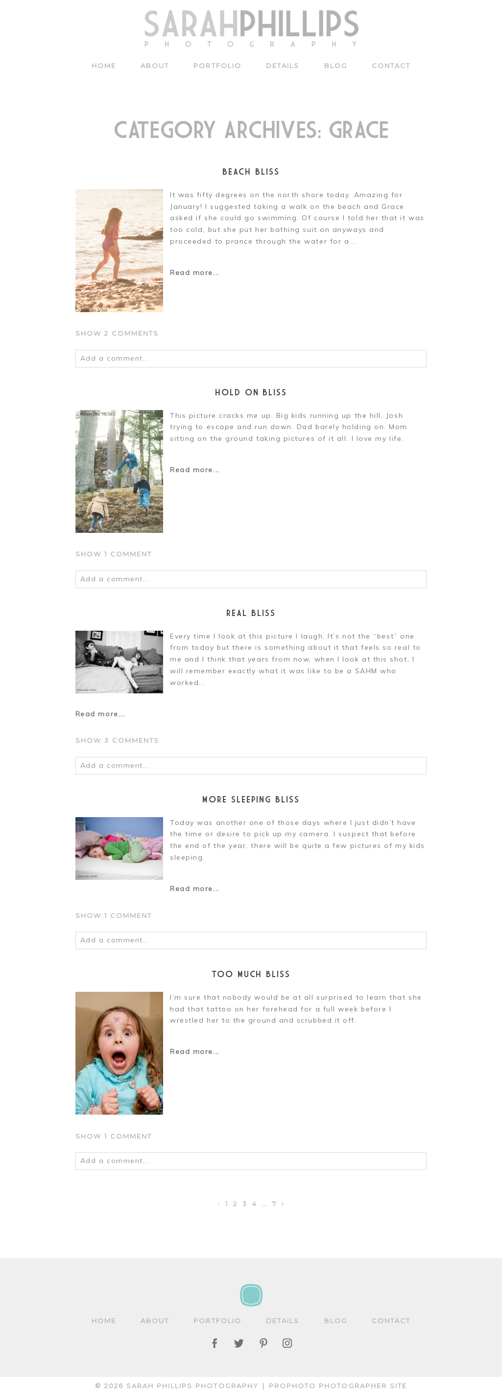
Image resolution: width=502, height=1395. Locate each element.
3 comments (117, 740)
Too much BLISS (251, 974)
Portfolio (217, 65)
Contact (391, 65)
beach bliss (251, 171)
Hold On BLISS (251, 392)
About (155, 65)
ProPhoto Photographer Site (338, 1386)
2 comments (117, 333)
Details (283, 65)
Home (104, 65)
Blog (335, 65)
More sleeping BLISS (251, 799)
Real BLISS (251, 612)
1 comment (113, 554)
